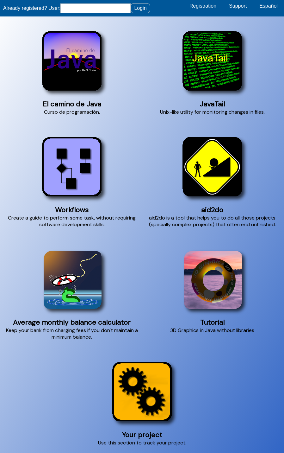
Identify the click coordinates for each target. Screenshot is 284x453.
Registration (202, 6)
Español (268, 6)
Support (238, 6)
